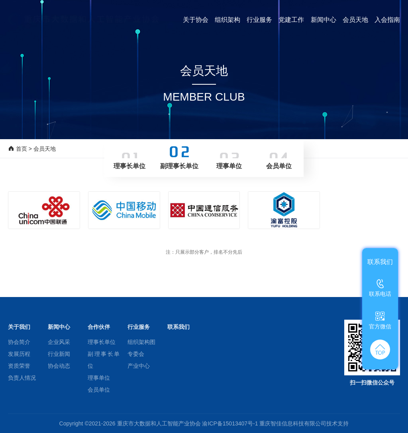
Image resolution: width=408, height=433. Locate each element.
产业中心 (139, 366)
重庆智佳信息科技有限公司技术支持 (304, 423)
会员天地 (44, 149)
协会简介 (19, 342)
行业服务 (139, 327)
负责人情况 (22, 378)
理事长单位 (102, 342)
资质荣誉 (19, 366)
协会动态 (59, 366)
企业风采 (59, 342)
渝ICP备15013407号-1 (230, 423)
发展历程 (19, 354)
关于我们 (19, 327)
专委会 (136, 354)
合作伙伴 (99, 327)
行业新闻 (59, 354)
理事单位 (99, 378)
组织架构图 (141, 342)
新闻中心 (59, 327)
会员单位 (99, 389)
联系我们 (178, 327)
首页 (21, 149)
